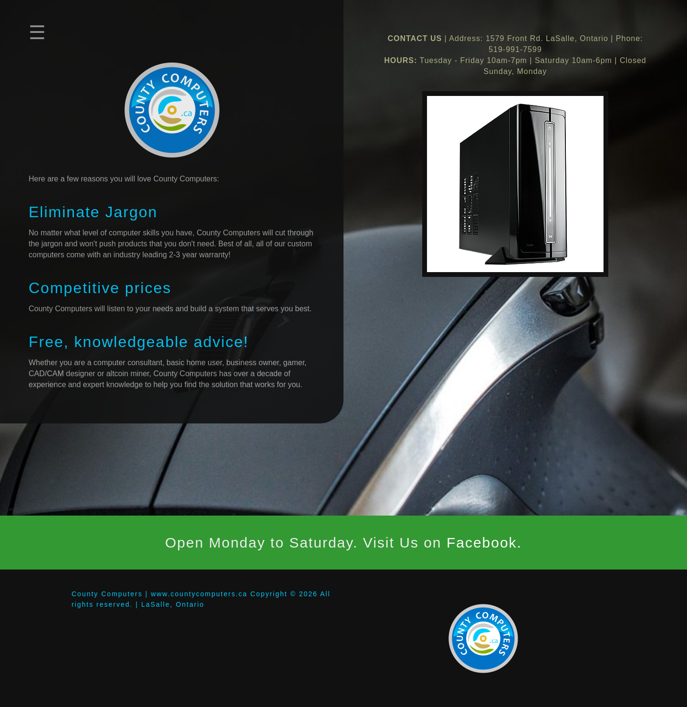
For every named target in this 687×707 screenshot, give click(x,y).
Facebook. (484, 542)
